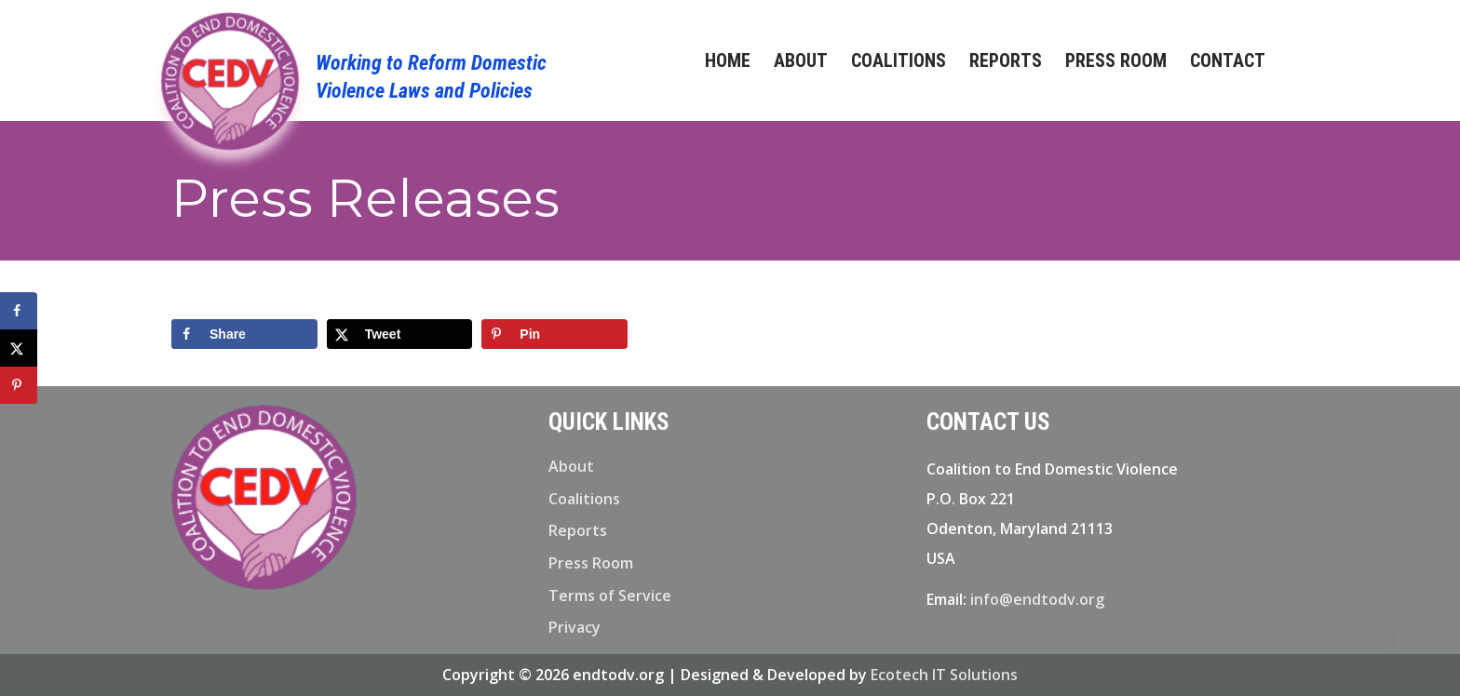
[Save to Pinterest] (554, 334)
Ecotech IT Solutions (944, 674)
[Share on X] (400, 334)
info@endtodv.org (1037, 599)
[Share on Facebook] (244, 334)
